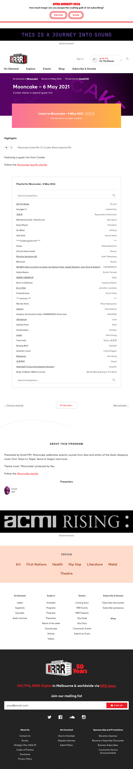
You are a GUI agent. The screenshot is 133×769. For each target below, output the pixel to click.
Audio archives (20, 618)
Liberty (20, 309)
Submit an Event (82, 633)
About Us (24, 730)
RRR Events (82, 607)
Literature (95, 564)
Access (25, 740)
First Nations (36, 564)
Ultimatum (21, 319)
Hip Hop (74, 564)
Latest (20, 602)
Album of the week (51, 623)
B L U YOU (21, 288)
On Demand (20, 595)
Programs (51, 607)
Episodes (19, 612)
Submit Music (66, 745)
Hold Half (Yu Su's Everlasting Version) (35, 366)
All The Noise (22, 204)
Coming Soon (82, 602)
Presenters (51, 618)
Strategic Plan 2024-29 (25, 745)
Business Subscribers (108, 745)
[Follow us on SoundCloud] (72, 717)
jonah (19, 335)
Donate (76, 14)
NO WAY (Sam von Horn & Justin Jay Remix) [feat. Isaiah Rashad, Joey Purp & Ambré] (58, 267)
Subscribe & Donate (113, 595)
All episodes (66, 405)
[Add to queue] (11, 147)
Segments (20, 607)
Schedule (51, 602)
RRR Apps (108, 685)
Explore (51, 595)
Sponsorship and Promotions (108, 730)
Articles (51, 633)
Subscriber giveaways (113, 607)
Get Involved (66, 730)
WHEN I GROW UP (24, 277)
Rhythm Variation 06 (26, 256)
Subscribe (58, 14)
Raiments (21, 356)
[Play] (6, 147)
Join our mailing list (66, 696)
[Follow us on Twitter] (49, 717)
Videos (51, 638)
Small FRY (84, 79)
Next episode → (121, 405)
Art (18, 564)
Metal (112, 564)
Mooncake (32, 79)
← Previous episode (13, 405)
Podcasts (51, 612)
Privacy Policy (25, 758)
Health (57, 564)
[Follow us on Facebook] (60, 717)
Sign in (80, 58)
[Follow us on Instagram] (84, 717)
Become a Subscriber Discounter (108, 740)
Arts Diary (82, 623)
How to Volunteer (66, 735)
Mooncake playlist (27, 473)
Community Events (82, 628)
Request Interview (66, 740)
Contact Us (24, 735)
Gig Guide (82, 618)
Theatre (66, 573)
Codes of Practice (25, 749)
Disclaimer (25, 754)
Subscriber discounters (113, 602)
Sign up (117, 705)
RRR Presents (82, 612)
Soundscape (51, 628)
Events (82, 595)
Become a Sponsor (108, 735)
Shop (113, 618)
